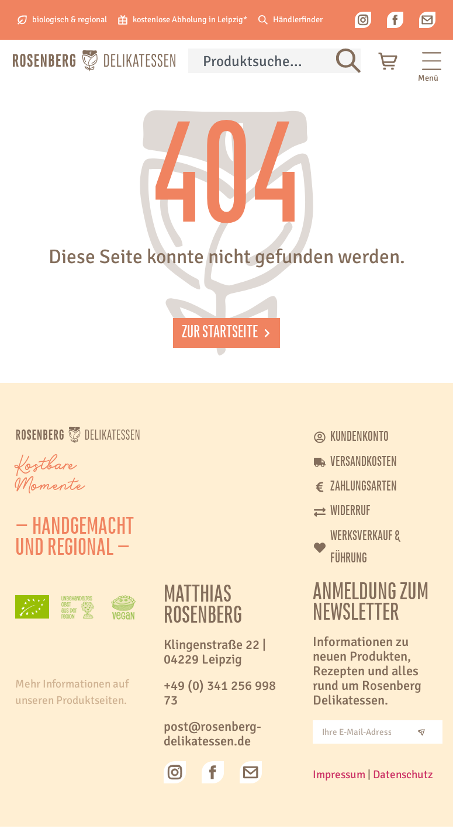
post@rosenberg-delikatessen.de (212, 736)
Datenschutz (403, 777)
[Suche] (348, 61)
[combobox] (262, 61)
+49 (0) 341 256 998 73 (220, 695)
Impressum (339, 777)
